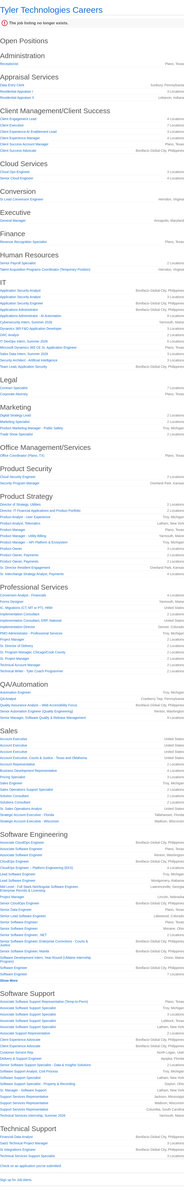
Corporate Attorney (14, 394)
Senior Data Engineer (16, 910)
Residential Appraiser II (17, 98)
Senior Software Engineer (19, 922)
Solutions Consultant (15, 802)
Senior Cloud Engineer (16, 178)
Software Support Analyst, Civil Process (29, 1071)
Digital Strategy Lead (15, 415)
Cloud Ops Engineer (15, 172)
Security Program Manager (19, 483)
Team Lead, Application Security (23, 367)
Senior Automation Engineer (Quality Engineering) (36, 711)
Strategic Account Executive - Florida (27, 815)
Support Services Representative (24, 1097)
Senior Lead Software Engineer (23, 916)
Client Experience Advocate (20, 1040)
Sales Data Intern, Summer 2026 (24, 354)
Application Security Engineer (21, 303)
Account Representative (17, 764)
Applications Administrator (19, 310)
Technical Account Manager (20, 665)
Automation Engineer (15, 692)
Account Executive (13, 739)
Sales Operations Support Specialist (26, 789)
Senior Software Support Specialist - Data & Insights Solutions (45, 1065)
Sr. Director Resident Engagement (25, 567)
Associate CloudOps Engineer (22, 842)
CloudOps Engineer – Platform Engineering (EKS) (36, 868)
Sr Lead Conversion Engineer (21, 199)
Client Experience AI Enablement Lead (28, 132)
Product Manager (12, 530)
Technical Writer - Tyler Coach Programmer (31, 671)
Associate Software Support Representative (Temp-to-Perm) (44, 1001)
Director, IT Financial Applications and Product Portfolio (40, 510)
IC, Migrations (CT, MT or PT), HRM (26, 608)
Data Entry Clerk (12, 85)
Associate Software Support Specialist (28, 1008)
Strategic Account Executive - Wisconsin (29, 821)
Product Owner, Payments (19, 555)
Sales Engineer (11, 783)
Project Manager (12, 639)
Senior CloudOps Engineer (19, 903)
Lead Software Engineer (17, 874)
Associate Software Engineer (21, 849)
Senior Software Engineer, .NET (23, 935)
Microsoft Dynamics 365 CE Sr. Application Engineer (38, 347)
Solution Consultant (14, 796)
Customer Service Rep (16, 1052)
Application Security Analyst (20, 290)
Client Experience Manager (20, 138)
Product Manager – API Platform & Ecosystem (33, 542)
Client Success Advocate (18, 150)
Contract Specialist (14, 388)
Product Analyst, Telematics (20, 523)
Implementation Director (17, 627)
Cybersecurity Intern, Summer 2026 (26, 322)
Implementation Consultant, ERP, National (30, 620)
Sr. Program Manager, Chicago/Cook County (32, 652)
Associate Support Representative (25, 1033)
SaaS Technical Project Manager (24, 1143)
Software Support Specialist (20, 1078)
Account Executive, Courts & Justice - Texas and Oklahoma (43, 758)
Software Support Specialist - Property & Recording (37, 1084)
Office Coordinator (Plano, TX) (22, 455)
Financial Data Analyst (16, 1137)
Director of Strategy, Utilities (20, 504)
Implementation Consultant (19, 614)
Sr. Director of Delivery (16, 646)
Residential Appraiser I (16, 91)
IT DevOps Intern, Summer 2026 (24, 341)
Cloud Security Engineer (18, 477)
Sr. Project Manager (14, 658)
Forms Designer (12, 602)
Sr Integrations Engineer (18, 1149)
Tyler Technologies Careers (51, 10)
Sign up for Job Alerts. (16, 1180)
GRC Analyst (9, 335)
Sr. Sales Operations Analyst (21, 809)
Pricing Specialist (12, 777)
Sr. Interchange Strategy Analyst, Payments (32, 574)
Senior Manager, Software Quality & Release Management (43, 718)
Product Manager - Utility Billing (23, 536)
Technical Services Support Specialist (27, 1156)
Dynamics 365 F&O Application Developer (31, 328)
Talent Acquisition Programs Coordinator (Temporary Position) (45, 269)
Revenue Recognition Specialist (23, 242)
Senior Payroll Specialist (18, 263)
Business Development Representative (28, 771)
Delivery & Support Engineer (21, 1058)
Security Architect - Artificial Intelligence (29, 360)
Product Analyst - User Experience (25, 517)
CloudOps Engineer (14, 861)
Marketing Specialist (14, 422)
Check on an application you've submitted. (31, 1166)
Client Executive (12, 125)
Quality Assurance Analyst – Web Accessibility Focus (38, 705)
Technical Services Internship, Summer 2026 (32, 1115)
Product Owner (11, 549)
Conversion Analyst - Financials (23, 595)
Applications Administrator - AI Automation (30, 316)
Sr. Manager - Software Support (23, 1090)
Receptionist (9, 64)
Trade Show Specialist (16, 434)
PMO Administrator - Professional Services (31, 633)
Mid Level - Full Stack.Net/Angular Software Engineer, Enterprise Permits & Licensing (39, 888)
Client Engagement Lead (18, 119)
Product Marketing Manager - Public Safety (31, 428)
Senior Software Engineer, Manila (24, 951)
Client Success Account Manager (24, 144)
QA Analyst (8, 699)
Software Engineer (13, 968)
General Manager (13, 220)
